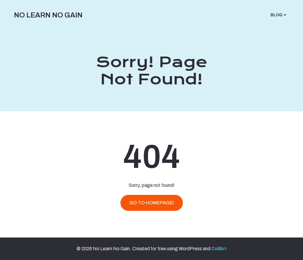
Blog (279, 15)
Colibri (218, 248)
